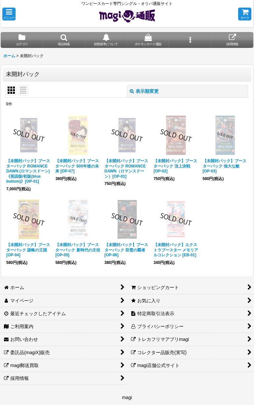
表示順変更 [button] (144, 91)
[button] (9, 14)
